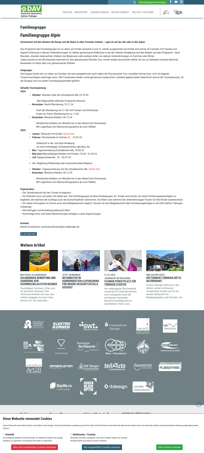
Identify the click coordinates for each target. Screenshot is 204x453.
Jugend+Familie (99, 12)
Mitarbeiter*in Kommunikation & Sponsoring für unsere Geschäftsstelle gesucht (80, 282)
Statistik (8, 434)
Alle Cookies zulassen (169, 447)
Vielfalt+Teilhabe (143, 12)
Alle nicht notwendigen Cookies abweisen (34, 447)
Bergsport (81, 12)
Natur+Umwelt (120, 12)
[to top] (198, 405)
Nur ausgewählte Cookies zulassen (102, 447)
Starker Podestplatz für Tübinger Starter (120, 283)
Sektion (67, 12)
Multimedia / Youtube (83, 434)
